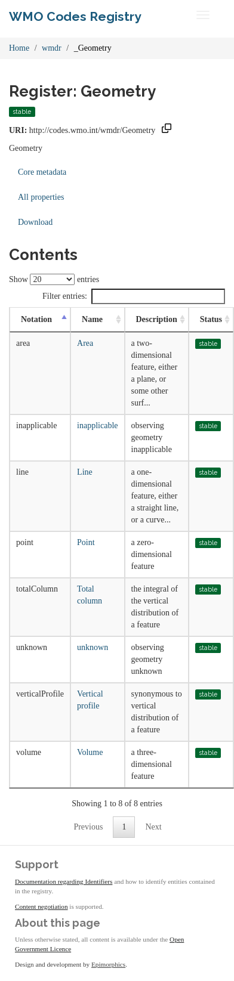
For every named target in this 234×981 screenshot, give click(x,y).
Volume (90, 752)
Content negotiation (41, 906)
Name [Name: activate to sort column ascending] (92, 319)
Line (85, 472)
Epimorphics (108, 964)
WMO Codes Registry (75, 16)
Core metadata (42, 172)
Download (35, 222)
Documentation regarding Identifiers (63, 881)
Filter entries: (133, 296)
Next (153, 826)
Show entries (54, 279)
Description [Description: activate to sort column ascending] (156, 319)
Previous (88, 826)
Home (19, 48)
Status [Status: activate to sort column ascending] (211, 319)
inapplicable (97, 425)
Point (86, 542)
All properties (41, 197)
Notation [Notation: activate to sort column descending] (36, 319)
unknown (92, 647)
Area (85, 343)
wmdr (51, 48)
